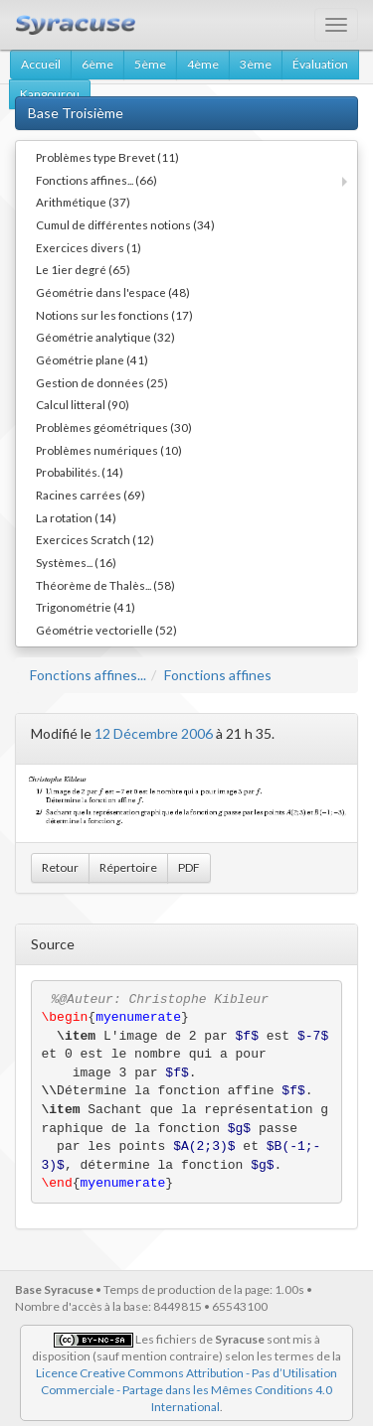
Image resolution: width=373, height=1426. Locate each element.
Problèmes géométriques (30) (114, 427)
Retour (60, 867)
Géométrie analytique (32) (105, 337)
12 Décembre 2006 (153, 733)
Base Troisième (75, 112)
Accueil (41, 64)
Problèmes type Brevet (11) (107, 157)
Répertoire (128, 867)
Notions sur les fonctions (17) (114, 315)
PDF (189, 867)
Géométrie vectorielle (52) (106, 630)
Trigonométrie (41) (85, 607)
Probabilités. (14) (79, 472)
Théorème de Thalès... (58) (105, 585)
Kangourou (50, 93)
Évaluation (320, 64)
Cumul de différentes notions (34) (125, 224)
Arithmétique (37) (83, 202)
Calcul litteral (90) (82, 404)
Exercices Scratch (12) (95, 539)
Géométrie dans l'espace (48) (113, 292)
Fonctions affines (218, 674)
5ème (150, 64)
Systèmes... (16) (76, 562)
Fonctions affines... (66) (96, 180)
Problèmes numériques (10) (109, 450)
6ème (97, 64)
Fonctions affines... (88, 674)
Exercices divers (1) (88, 247)
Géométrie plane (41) (92, 359)
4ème (203, 64)
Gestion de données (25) (102, 382)
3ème (256, 64)
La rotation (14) (76, 517)
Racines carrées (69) (90, 494)
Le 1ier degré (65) (83, 269)
